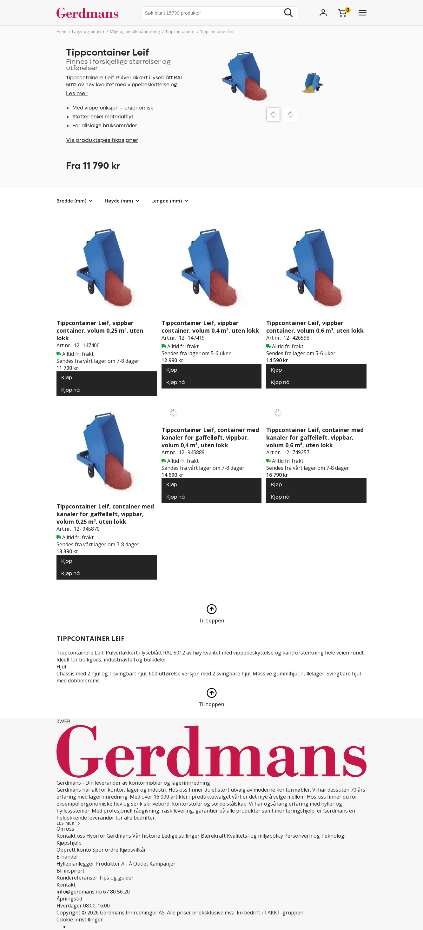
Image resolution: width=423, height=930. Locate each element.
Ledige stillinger (181, 835)
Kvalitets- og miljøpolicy (255, 835)
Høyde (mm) (119, 200)
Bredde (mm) (71, 200)
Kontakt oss (70, 835)
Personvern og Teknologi (315, 835)
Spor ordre (105, 849)
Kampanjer (162, 863)
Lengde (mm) (166, 200)
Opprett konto (73, 849)
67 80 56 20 (116, 891)
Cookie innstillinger (79, 919)
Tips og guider (116, 877)
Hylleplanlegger (75, 863)
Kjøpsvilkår (133, 849)
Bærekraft (213, 835)
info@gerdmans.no (79, 891)
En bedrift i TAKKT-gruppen (270, 912)
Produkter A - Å (114, 863)
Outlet (140, 863)
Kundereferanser (76, 877)
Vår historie (146, 835)
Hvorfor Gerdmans (108, 835)
